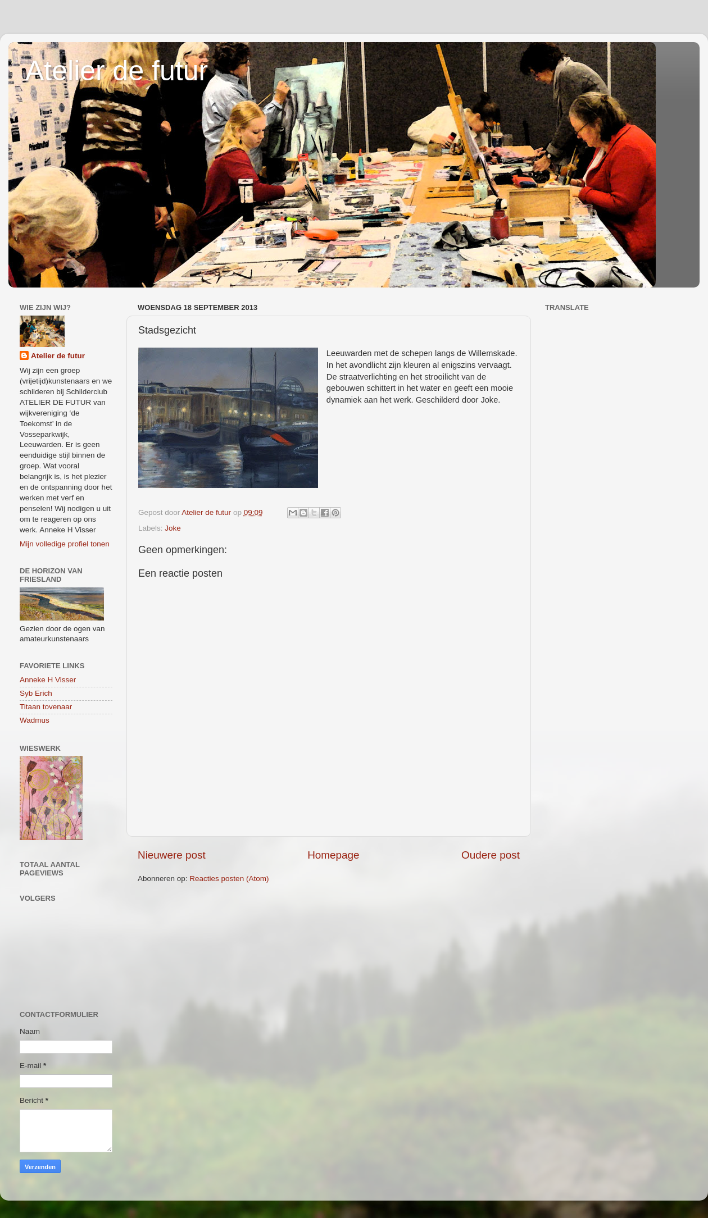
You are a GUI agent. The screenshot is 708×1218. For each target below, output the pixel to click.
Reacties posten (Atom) (229, 878)
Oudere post (490, 855)
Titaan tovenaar (46, 706)
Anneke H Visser (48, 680)
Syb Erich (36, 693)
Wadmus (34, 720)
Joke (173, 528)
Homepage (333, 855)
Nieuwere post (172, 855)
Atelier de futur (116, 70)
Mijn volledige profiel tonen (65, 544)
